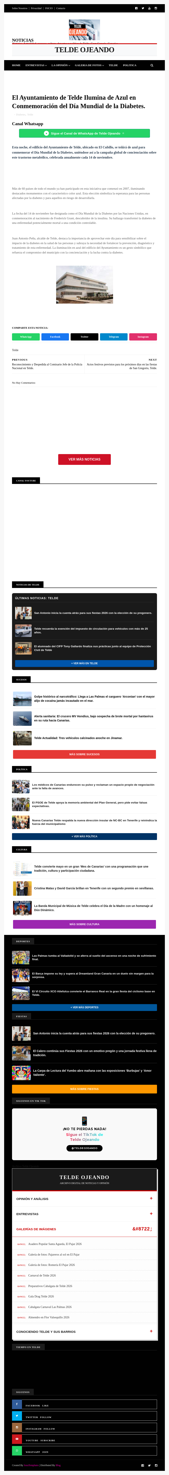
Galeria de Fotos (88, 65)
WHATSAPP (33, 1452)
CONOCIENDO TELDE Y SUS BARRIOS (46, 1331)
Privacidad (36, 8)
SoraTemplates (31, 1465)
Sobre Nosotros (19, 8)
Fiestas (39, 75)
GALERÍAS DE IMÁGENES (36, 1229)
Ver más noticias (84, 459)
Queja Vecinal (115, 75)
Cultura (56, 75)
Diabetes (20, 114)
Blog (58, 1465)
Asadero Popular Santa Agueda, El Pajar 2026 (55, 1244)
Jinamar (92, 75)
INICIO (49, 8)
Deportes (21, 75)
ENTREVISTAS (27, 1214)
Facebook (55, 336)
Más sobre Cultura (84, 924)
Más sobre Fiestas (84, 1089)
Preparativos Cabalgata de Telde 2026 (50, 1286)
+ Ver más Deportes (84, 1007)
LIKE (45, 1405)
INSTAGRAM (34, 1429)
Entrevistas (34, 65)
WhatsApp (25, 336)
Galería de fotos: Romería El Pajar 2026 (51, 1265)
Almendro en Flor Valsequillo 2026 (48, 1317)
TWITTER (32, 1417)
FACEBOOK (33, 1405)
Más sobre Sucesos (84, 754)
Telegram (114, 336)
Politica (129, 65)
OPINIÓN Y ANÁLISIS (32, 1199)
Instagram (143, 336)
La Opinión (60, 65)
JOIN (45, 1452)
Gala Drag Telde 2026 (41, 1296)
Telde (113, 65)
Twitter (84, 336)
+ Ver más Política (84, 836)
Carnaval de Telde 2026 (42, 1275)
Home (16, 65)
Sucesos (75, 75)
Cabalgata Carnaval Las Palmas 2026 (50, 1307)
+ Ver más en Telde (84, 663)
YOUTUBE (32, 1440)
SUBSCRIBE (47, 1440)
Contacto (60, 8)
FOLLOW (46, 1417)
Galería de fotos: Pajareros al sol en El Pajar (54, 1254)
